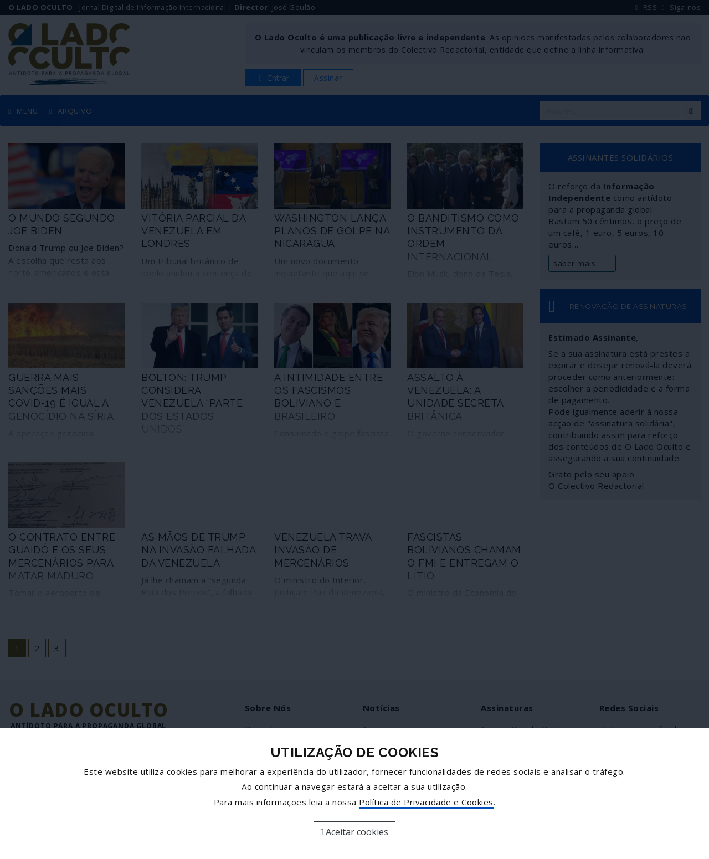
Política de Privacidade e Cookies (426, 801)
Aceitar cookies (355, 832)
